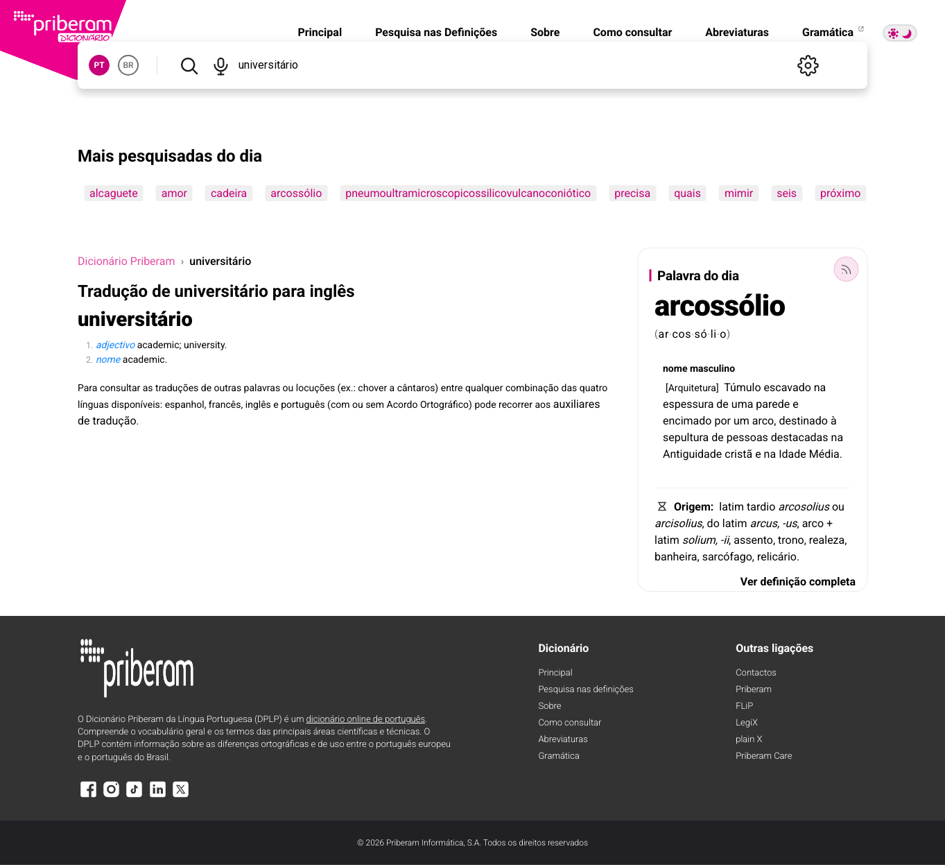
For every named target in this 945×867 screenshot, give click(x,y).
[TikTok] (134, 795)
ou (838, 506)
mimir (739, 193)
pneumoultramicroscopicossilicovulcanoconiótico (468, 193)
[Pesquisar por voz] (220, 65)
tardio (761, 506)
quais (687, 193)
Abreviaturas (737, 32)
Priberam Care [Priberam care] (764, 756)
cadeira (229, 193)
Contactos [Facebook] (756, 673)
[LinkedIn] (157, 795)
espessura (688, 404)
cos (681, 334)
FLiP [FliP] (744, 706)
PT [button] (99, 65)
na (820, 387)
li (714, 334)
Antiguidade (692, 454)
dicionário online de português (365, 719)
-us (789, 523)
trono (791, 540)
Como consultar (632, 32)
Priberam (754, 690)
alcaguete (113, 193)
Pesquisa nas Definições (436, 32)
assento (753, 540)
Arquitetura (692, 388)
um (741, 420)
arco (763, 420)
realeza (826, 540)
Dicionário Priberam (126, 261)
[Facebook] (88, 795)
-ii (724, 540)
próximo (840, 193)
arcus (763, 523)
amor (174, 193)
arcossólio (296, 193)
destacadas (800, 437)
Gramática (834, 32)
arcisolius (678, 523)
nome (675, 369)
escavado (787, 387)
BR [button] (128, 65)
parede (773, 404)
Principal (319, 32)
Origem (692, 506)
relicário (777, 556)
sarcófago (727, 556)
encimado (687, 420)
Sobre (545, 32)
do (713, 523)
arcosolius (803, 506)
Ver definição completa (798, 581)
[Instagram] (111, 795)
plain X (749, 740)
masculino (712, 369)
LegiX (747, 723)
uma (742, 404)
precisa (632, 193)
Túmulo (742, 387)
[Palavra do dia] (845, 269)
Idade (792, 454)
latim (731, 506)
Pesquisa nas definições (585, 690)
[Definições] (807, 65)
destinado (803, 420)
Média (824, 454)
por (722, 420)
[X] (181, 795)
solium (699, 540)
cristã (738, 454)
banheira (675, 556)
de (722, 404)
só (701, 334)
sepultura (686, 437)
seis (787, 193)
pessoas (747, 437)
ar (664, 334)
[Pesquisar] (188, 65)
